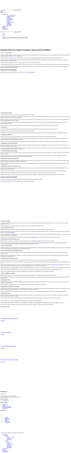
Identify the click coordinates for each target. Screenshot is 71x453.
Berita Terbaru (5, 404)
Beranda (4, 33)
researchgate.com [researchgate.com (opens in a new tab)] (8, 181)
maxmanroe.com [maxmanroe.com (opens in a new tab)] (13, 57)
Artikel (4, 35)
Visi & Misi (9, 442)
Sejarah (8, 443)
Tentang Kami (5, 434)
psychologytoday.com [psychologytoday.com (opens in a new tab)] (11, 232)
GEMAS (8, 438)
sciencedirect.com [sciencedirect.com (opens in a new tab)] (55, 264)
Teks (8, 436)
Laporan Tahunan (10, 444)
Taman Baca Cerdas (10, 437)
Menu (2, 12)
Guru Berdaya (9, 439)
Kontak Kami (5, 408)
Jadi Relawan (7, 418)
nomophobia (34, 237)
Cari (4, 12)
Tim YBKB (9, 446)
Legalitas (8, 445)
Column (6, 435)
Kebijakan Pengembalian (7, 407)
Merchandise (7, 419)
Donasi (1, 11)
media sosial (41, 242)
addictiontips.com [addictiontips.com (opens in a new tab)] (32, 72)
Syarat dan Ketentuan (6, 406)
